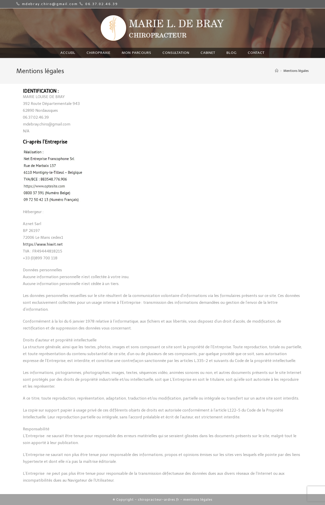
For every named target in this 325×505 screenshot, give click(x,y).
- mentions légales (196, 499)
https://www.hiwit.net (43, 244)
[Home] (276, 71)
